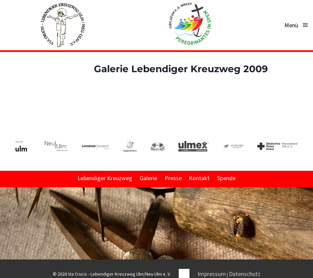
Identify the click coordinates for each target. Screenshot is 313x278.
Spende (226, 178)
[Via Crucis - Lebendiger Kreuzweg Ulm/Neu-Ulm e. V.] (63, 25)
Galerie (148, 178)
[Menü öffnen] (297, 25)
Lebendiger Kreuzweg (104, 178)
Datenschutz (244, 274)
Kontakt (199, 178)
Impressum (212, 274)
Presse (173, 178)
